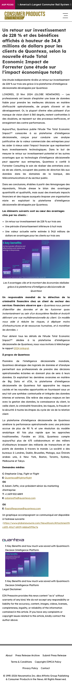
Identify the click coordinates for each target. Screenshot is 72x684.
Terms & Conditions (21, 661)
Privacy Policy (30, 668)
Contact (45, 668)
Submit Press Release (54, 655)
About (9, 655)
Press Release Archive (27, 655)
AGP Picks (7, 4)
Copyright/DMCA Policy (48, 661)
